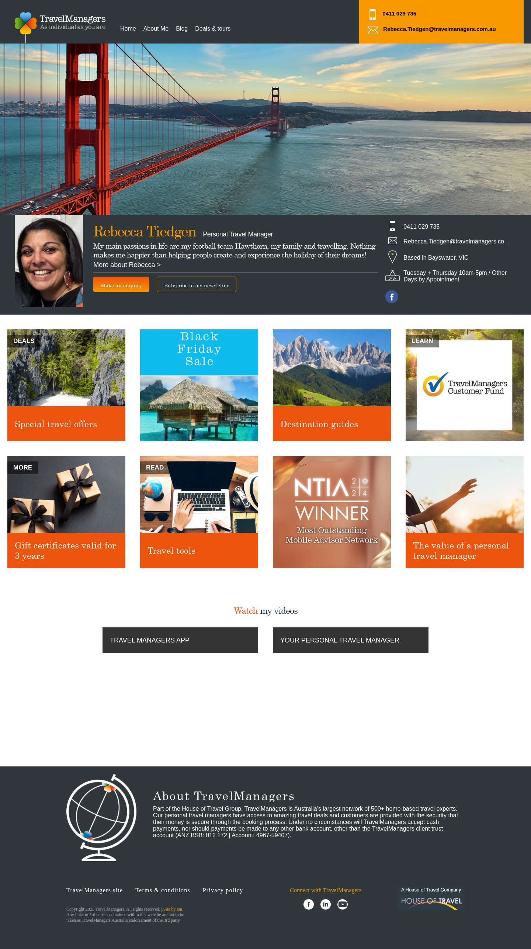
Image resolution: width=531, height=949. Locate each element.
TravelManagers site (94, 890)
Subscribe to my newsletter (196, 285)
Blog (182, 28)
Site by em (172, 909)
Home (128, 28)
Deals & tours (212, 28)
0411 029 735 (399, 13)
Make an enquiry (121, 285)
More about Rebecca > (127, 265)
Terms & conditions (162, 890)
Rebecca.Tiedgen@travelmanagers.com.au (439, 29)
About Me (156, 28)
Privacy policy (223, 890)
